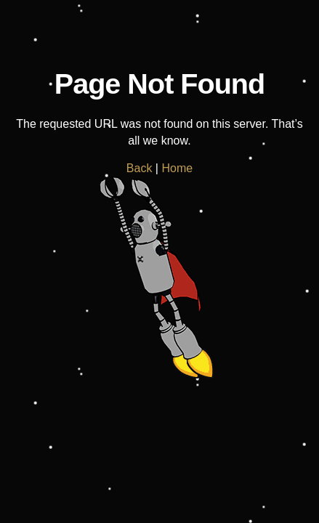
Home (177, 168)
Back (139, 168)
